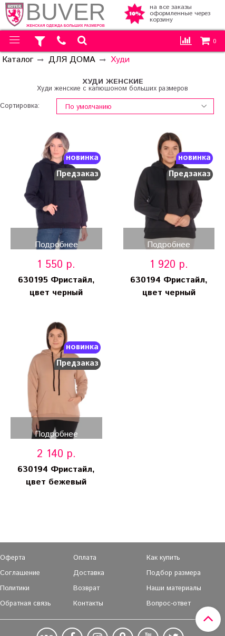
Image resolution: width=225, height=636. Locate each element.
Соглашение (20, 573)
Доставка (88, 573)
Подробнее (56, 244)
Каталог (17, 60)
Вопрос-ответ (168, 603)
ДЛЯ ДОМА (71, 60)
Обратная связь (25, 603)
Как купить (163, 557)
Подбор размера (173, 573)
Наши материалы (173, 588)
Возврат (86, 588)
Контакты (88, 603)
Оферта (12, 557)
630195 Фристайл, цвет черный (56, 286)
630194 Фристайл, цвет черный (169, 286)
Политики (15, 588)
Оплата (84, 557)
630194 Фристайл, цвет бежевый (56, 475)
